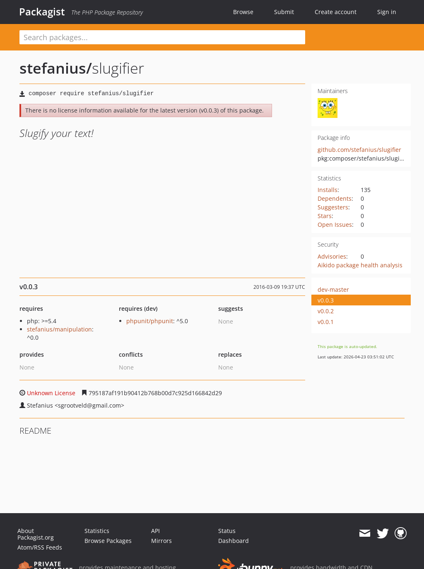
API (155, 531)
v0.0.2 (326, 311)
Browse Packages (108, 541)
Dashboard (233, 541)
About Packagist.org (35, 534)
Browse (243, 12)
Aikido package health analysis (360, 265)
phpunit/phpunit (149, 321)
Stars (325, 216)
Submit (284, 12)
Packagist (42, 11)
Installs (327, 190)
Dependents (335, 198)
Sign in (386, 12)
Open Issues (335, 224)
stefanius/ (55, 68)
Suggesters (333, 207)
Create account (336, 12)
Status (227, 531)
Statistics (96, 531)
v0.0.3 (326, 300)
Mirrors (161, 541)
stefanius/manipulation (59, 329)
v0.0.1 (326, 322)
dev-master (333, 289)
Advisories (332, 256)
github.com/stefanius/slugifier (359, 150)
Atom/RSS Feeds (39, 547)
